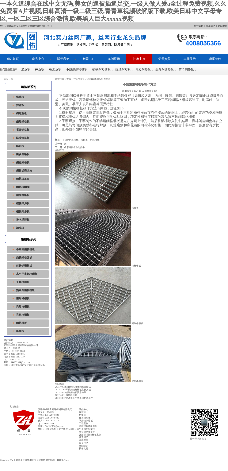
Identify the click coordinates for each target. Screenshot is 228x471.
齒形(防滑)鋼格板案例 (90, 434)
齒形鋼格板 (123, 69)
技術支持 (139, 58)
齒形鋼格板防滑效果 (74, 147)
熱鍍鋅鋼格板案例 (88, 426)
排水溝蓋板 (22, 219)
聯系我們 (210, 26)
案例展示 (114, 58)
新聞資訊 (83, 446)
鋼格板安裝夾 (24, 170)
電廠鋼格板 (143, 69)
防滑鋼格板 (186, 69)
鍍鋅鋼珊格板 (164, 69)
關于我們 (198, 26)
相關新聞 (59, 384)
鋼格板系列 (28, 87)
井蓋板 (39, 69)
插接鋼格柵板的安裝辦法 (73, 386)
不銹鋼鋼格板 (86, 420)
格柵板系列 (28, 239)
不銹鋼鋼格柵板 (76, 69)
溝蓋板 (25, 69)
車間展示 (190, 58)
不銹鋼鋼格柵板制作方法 (73, 389)
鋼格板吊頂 (22, 178)
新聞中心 (88, 58)
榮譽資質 (164, 58)
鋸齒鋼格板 (22, 195)
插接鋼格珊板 (101, 69)
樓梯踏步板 (22, 203)
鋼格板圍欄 (22, 187)
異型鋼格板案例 (87, 431)
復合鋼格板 (22, 154)
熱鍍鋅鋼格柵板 (25, 290)
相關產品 (59, 150)
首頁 (68, 79)
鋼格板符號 (66, 395)
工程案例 (83, 423)
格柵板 (20, 331)
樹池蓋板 (55, 69)
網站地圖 (222, 26)
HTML (60, 460)
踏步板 (20, 146)
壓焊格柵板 (22, 298)
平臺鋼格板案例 (87, 429)
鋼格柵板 (21, 323)
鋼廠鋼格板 (22, 162)
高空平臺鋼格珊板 (26, 273)
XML (66, 460)
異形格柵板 (22, 306)
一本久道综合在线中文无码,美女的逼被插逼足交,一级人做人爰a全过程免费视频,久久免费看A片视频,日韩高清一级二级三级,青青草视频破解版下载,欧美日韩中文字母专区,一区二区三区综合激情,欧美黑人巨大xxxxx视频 (113, 11)
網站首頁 (13, 58)
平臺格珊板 (22, 282)
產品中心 (38, 58)
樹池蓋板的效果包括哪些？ (74, 398)
